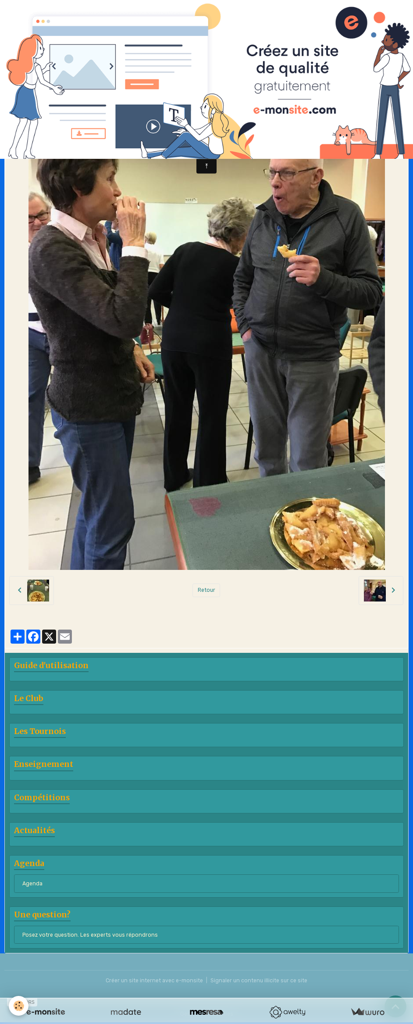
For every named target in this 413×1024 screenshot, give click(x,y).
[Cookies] (18, 1006)
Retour (206, 590)
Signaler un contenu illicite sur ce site (258, 980)
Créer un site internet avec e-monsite (154, 980)
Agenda (32, 884)
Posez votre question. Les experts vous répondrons (90, 935)
